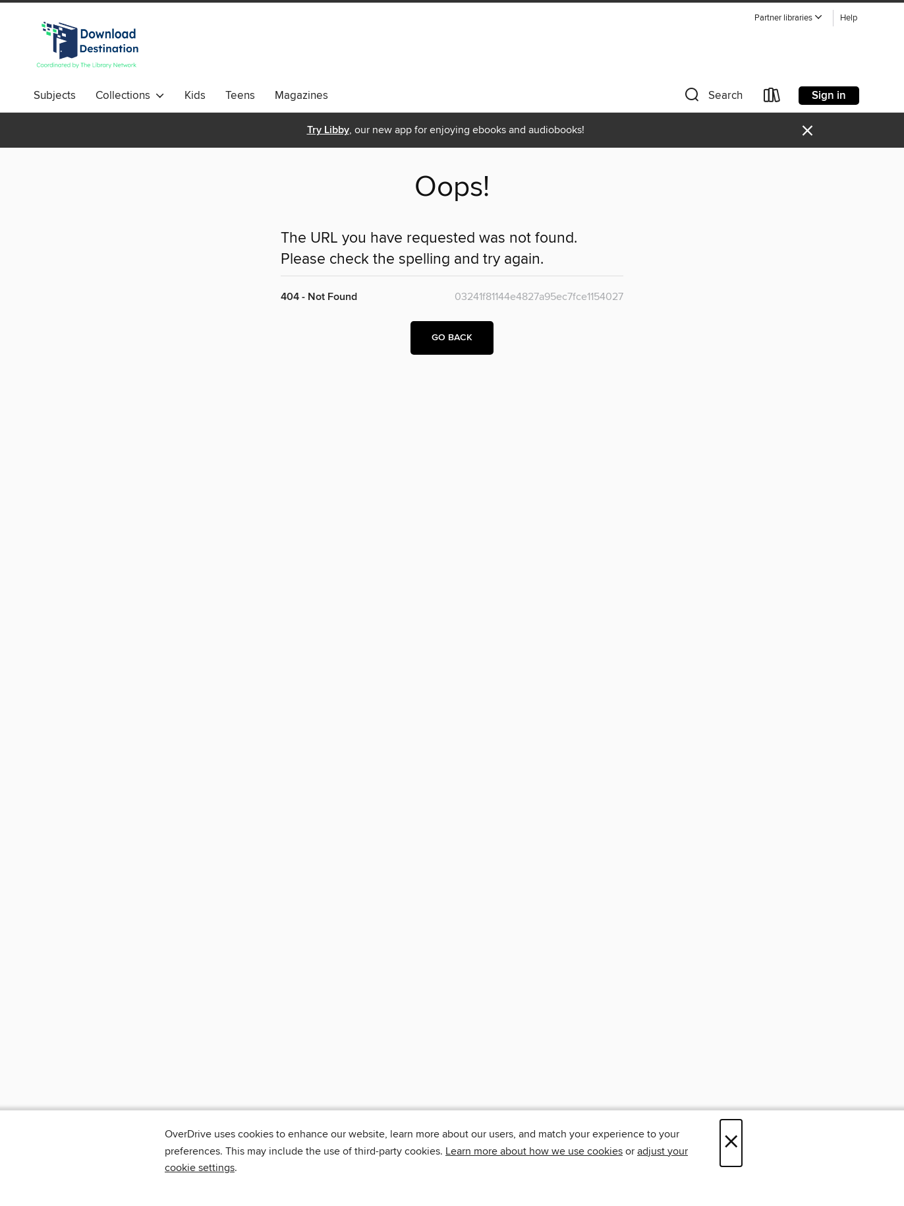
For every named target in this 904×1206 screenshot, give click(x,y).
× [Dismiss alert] (807, 131)
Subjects (55, 95)
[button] (788, 18)
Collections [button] (130, 95)
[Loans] (772, 98)
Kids (195, 95)
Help (848, 18)
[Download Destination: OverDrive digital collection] (88, 45)
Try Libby (328, 130)
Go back (452, 338)
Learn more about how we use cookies (534, 1151)
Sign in (829, 95)
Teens (240, 95)
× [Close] (731, 1143)
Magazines (301, 95)
